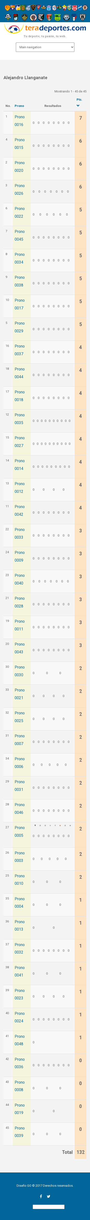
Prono (19, 106)
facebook (41, 1196)
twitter (48, 1196)
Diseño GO (24, 1185)
